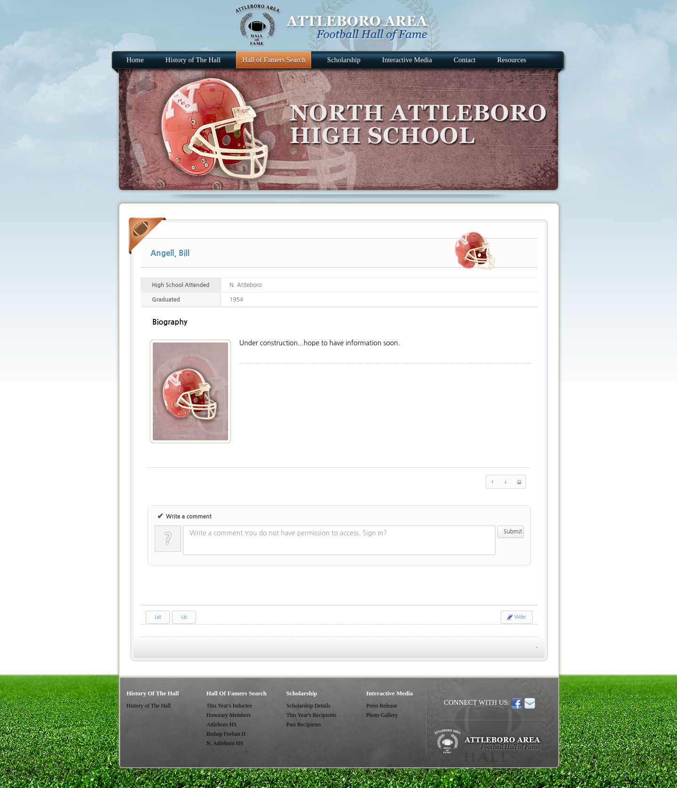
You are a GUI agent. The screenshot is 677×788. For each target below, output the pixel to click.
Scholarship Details (308, 705)
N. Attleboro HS (224, 743)
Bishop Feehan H (225, 734)
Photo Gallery (382, 715)
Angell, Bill (169, 253)
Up (184, 617)
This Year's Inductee (229, 705)
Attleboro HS (221, 724)
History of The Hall (148, 705)
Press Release (381, 705)
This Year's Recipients (311, 715)
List (158, 617)
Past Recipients (303, 724)
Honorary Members (228, 715)
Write (515, 617)
